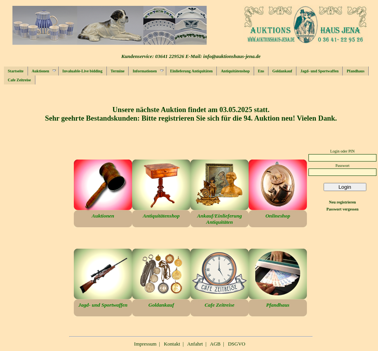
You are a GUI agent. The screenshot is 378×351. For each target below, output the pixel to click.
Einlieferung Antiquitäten (191, 71)
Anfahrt (195, 344)
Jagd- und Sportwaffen (319, 71)
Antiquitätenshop (235, 71)
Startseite (16, 71)
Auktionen (44, 71)
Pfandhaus (355, 71)
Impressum (145, 344)
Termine (118, 71)
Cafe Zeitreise (19, 80)
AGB (215, 344)
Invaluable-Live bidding (83, 71)
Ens (261, 71)
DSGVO (237, 344)
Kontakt (172, 344)
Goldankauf (282, 71)
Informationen (147, 71)
